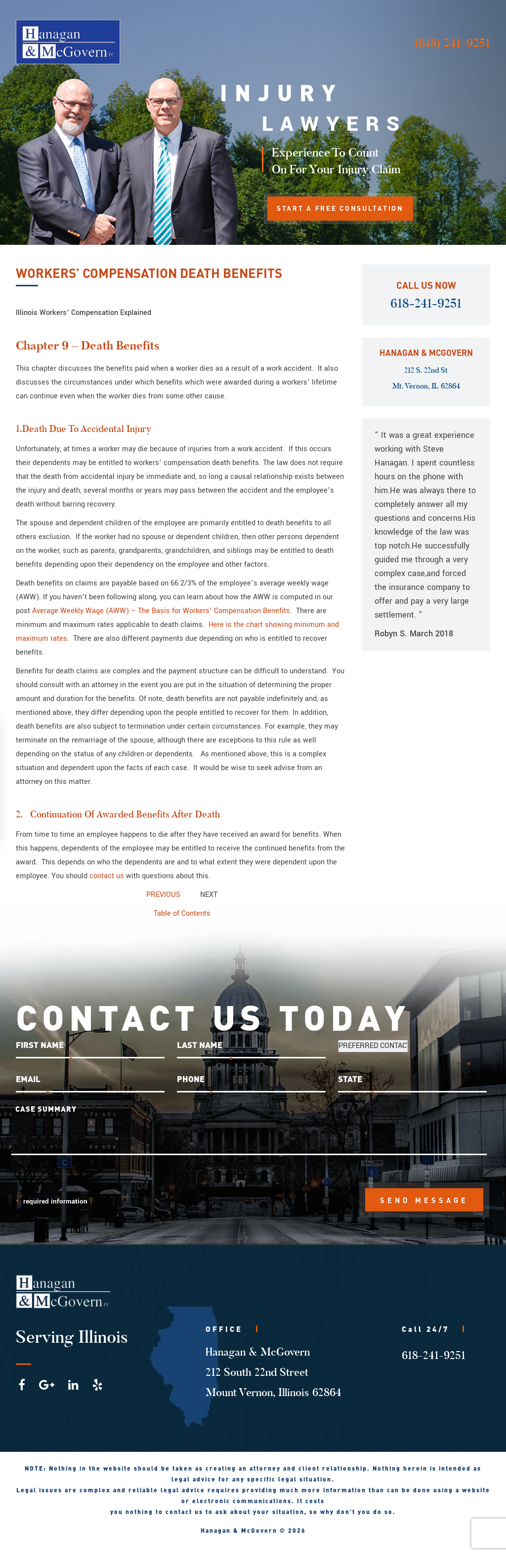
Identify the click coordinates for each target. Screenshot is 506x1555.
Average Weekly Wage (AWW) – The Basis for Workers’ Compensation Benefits (161, 611)
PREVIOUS (163, 895)
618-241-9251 (426, 304)
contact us (106, 876)
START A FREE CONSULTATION (342, 208)
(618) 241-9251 (452, 42)
